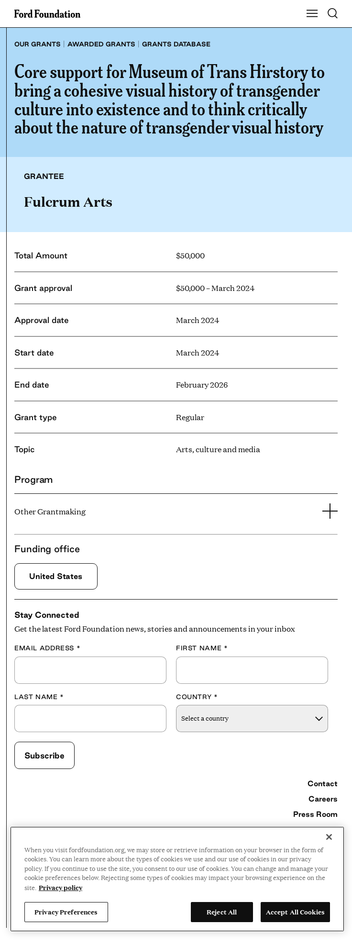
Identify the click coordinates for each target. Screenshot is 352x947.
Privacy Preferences (66, 911)
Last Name (39, 696)
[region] (177, 879)
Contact (323, 783)
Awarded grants (101, 44)
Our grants (37, 44)
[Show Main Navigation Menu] (312, 14)
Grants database (176, 44)
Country (197, 696)
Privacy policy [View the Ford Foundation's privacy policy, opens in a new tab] (60, 887)
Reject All (222, 911)
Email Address (47, 648)
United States (55, 576)
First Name (202, 648)
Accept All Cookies (295, 911)
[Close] (329, 836)
